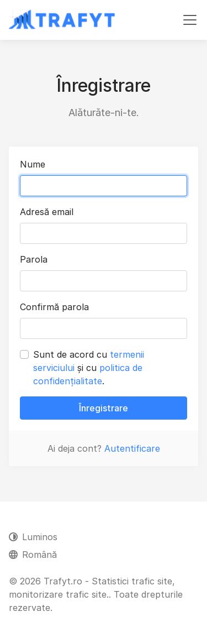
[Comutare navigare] (190, 20)
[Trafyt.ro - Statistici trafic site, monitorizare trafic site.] (62, 20)
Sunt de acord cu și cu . (88, 367)
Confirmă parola (54, 306)
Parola (33, 259)
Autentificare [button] (132, 448)
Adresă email (46, 211)
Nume (32, 164)
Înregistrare (103, 408)
